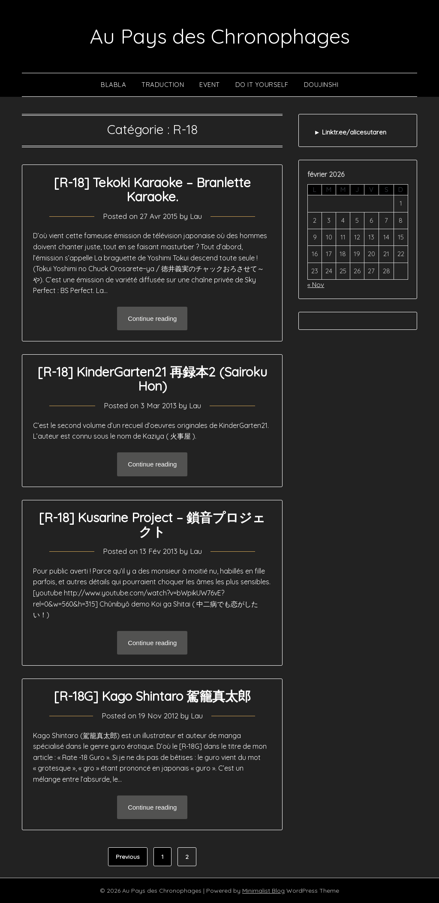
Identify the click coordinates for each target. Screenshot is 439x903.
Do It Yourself (262, 85)
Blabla (113, 85)
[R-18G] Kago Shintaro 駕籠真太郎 (152, 696)
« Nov (315, 285)
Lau (196, 216)
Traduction (162, 85)
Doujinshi (321, 85)
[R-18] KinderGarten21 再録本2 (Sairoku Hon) (152, 379)
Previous (128, 857)
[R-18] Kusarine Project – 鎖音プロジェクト (152, 524)
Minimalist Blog (263, 890)
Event (209, 85)
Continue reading (152, 318)
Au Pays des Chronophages (220, 36)
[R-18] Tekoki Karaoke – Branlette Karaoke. (152, 189)
